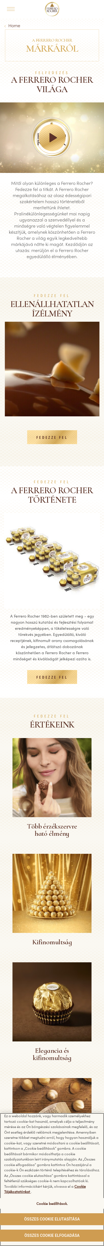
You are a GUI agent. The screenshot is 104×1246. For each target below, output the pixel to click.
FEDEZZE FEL (52, 437)
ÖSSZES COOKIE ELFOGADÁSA (52, 1235)
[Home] (52, 9)
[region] (52, 1179)
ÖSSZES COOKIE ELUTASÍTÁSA (52, 1219)
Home (14, 25)
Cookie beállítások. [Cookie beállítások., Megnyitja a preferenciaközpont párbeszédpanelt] (52, 1203)
